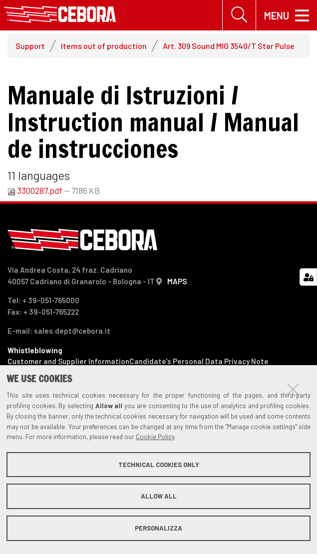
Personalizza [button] (158, 528)
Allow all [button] (159, 496)
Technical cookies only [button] (158, 465)
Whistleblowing (34, 350)
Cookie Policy (155, 437)
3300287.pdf (35, 190)
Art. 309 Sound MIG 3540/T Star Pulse (229, 45)
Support (30, 45)
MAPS (177, 281)
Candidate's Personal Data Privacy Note (199, 361)
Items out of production (104, 45)
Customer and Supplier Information (68, 361)
